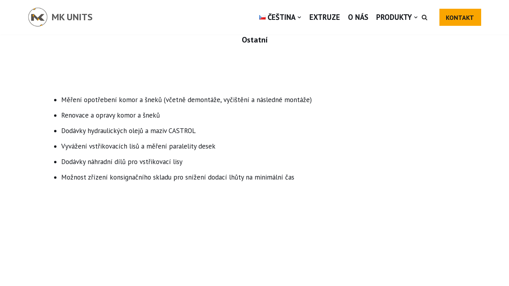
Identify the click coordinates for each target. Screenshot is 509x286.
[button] (424, 17)
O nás (358, 17)
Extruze (324, 17)
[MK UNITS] (60, 17)
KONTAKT (460, 17)
